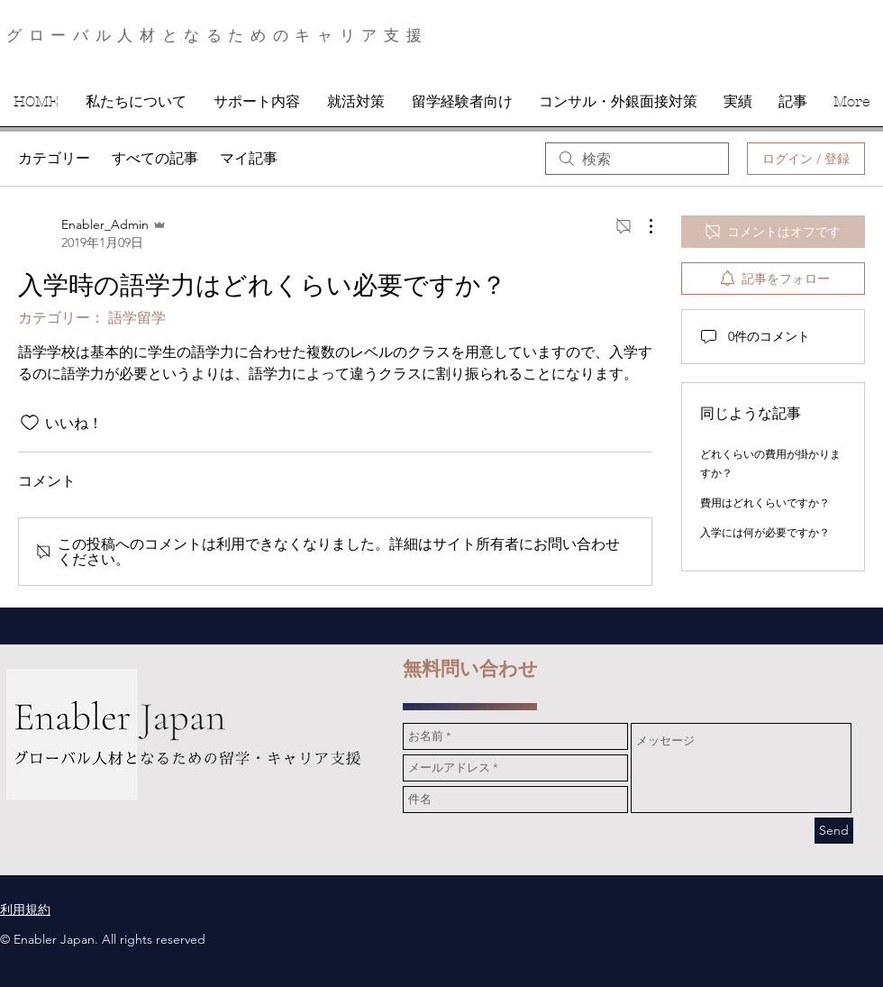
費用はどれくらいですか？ (765, 502)
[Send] (834, 831)
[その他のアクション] (641, 226)
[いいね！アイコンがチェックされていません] (29, 423)
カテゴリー (54, 158)
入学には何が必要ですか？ (765, 532)
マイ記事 (249, 158)
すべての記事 (155, 158)
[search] (637, 158)
